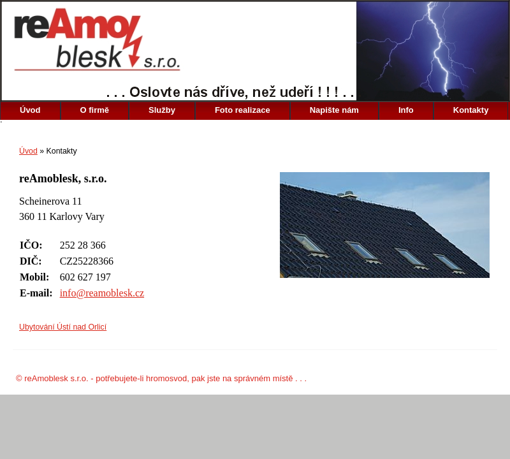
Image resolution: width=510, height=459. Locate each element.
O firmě (95, 110)
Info (406, 110)
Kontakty (471, 110)
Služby (162, 110)
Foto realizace (242, 110)
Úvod (30, 110)
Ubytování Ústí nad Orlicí (62, 327)
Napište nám (334, 110)
